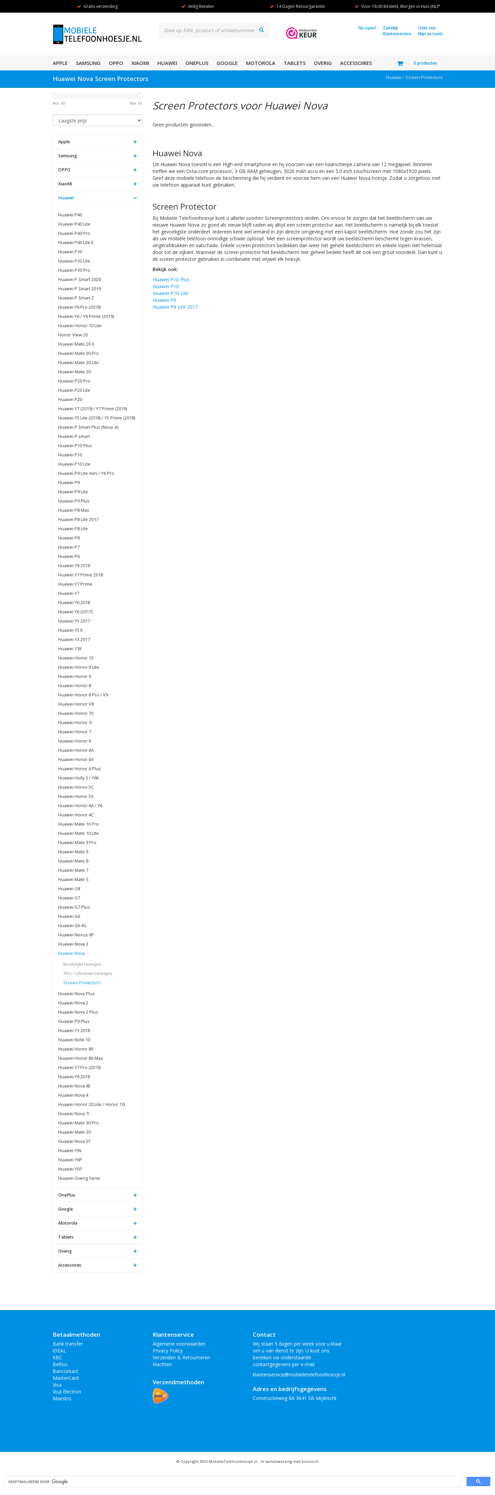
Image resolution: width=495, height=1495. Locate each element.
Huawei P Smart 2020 (79, 279)
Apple (60, 62)
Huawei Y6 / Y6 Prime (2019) (86, 316)
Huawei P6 (69, 556)
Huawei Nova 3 (73, 944)
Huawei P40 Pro (74, 233)
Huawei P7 (69, 547)
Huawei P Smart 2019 (79, 289)
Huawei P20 (70, 399)
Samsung (88, 62)
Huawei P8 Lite (73, 529)
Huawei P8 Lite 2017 (78, 519)
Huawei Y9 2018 (74, 1077)
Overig (323, 62)
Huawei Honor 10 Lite (80, 326)
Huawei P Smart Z (76, 298)
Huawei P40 (70, 215)
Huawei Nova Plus (76, 994)
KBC (57, 1357)
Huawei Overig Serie (79, 1178)
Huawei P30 (70, 252)
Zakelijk (390, 28)
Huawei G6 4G (72, 926)
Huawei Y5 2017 (74, 621)
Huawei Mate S (73, 879)
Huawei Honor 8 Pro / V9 (83, 695)
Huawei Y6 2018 (74, 602)
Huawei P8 (69, 538)
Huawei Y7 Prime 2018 (80, 575)
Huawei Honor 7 (74, 732)
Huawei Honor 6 (74, 741)
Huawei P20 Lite (74, 390)
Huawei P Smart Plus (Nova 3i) (88, 427)
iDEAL (59, 1350)
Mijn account (430, 34)
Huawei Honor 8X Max (80, 1058)
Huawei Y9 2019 (74, 566)
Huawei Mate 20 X (76, 344)
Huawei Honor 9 (74, 676)
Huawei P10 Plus (75, 446)
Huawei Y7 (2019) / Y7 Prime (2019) (92, 409)
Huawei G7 (69, 898)
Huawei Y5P (70, 1169)
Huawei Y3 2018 (74, 1030)
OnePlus (196, 62)
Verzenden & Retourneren (181, 1357)
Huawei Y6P (70, 1160)
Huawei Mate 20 (74, 372)
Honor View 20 (73, 335)
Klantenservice (397, 34)
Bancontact (65, 1371)
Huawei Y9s (70, 1150)
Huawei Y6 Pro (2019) (79, 307)
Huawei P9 (69, 482)
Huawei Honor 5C (76, 787)
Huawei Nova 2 (73, 1003)
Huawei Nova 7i (73, 1114)
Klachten (162, 1364)
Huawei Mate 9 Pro (77, 842)
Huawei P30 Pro (74, 270)
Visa (57, 1384)
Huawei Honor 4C (76, 815)
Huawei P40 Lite (74, 224)
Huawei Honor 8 (74, 686)
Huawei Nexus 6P (76, 935)
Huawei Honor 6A (76, 750)
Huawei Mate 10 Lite (78, 833)
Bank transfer (68, 1343)
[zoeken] (232, 1482)
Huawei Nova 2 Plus (78, 1012)
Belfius (60, 1364)
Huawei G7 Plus (74, 907)
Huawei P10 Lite (74, 464)
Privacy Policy (168, 1350)
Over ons (427, 28)
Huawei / (395, 77)
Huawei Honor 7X (75, 713)
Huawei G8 (69, 889)
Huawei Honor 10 (75, 658)
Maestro (62, 1398)
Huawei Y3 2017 (74, 639)
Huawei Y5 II (70, 630)
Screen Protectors (424, 77)
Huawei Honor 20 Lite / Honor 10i (91, 1104)
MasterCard (66, 1378)
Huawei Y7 (68, 593)
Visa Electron (67, 1391)
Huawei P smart (74, 436)
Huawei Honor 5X (75, 796)
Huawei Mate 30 (74, 1132)
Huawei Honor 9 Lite (78, 667)
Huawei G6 (69, 916)
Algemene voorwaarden (179, 1343)
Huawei (167, 62)
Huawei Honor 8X (75, 1049)
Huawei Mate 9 (73, 852)
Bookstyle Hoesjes (82, 964)
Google (227, 62)
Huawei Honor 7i (75, 722)
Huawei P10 (70, 455)
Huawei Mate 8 (73, 861)
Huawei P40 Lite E (76, 242)
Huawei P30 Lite (74, 261)
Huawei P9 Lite (73, 492)
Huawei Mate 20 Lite (78, 362)
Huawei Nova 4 (73, 1095)
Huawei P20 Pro (74, 381)
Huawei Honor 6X (75, 759)
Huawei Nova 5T (74, 1141)
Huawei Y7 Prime (75, 584)
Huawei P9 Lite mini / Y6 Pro (86, 473)
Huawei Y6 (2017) (75, 612)
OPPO (116, 62)
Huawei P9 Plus (74, 501)
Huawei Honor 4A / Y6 (80, 806)
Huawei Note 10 (74, 1040)
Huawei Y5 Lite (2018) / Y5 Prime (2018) (96, 418)
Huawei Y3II (69, 649)
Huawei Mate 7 (73, 870)
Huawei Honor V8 (76, 704)
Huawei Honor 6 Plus (79, 769)
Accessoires (356, 62)
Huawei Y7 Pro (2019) (79, 1067)
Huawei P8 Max (73, 510)
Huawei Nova (71, 953)
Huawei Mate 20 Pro (78, 353)
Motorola (260, 62)
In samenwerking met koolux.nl (289, 1461)
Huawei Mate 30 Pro (78, 1123)
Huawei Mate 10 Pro (78, 824)
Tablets (294, 62)
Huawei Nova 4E (74, 1086)
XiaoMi (140, 62)
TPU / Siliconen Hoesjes (87, 973)
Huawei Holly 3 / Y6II (78, 778)
